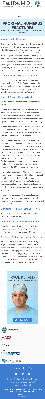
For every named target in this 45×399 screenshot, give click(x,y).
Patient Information (14, 31)
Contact (32, 382)
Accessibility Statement (22, 385)
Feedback (17, 379)
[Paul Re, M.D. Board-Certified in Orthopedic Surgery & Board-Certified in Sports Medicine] (17, 4)
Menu (22, 16)
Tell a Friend (14, 382)
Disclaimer (26, 379)
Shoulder (26, 31)
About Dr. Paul (24, 320)
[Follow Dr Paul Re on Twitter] (22, 373)
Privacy (35, 379)
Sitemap (24, 382)
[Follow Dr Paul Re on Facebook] (15, 373)
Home (3, 31)
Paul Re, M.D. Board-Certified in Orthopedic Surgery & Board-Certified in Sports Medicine (22, 390)
